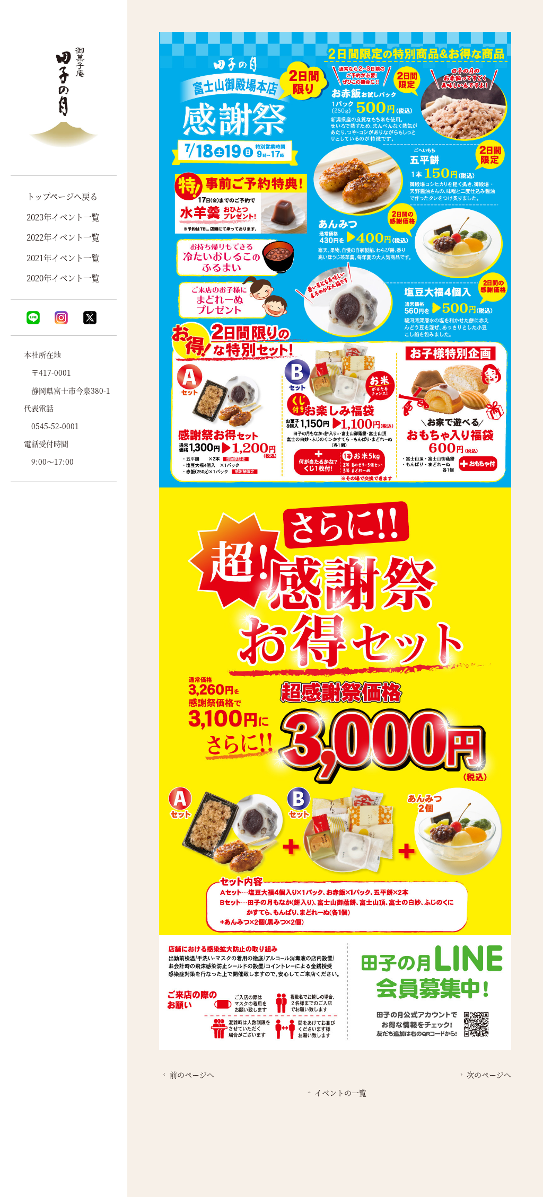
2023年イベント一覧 (63, 217)
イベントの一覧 (335, 1092)
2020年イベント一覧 (63, 277)
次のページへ (484, 1074)
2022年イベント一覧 (63, 237)
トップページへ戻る (62, 196)
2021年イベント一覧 (63, 257)
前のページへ (187, 1074)
